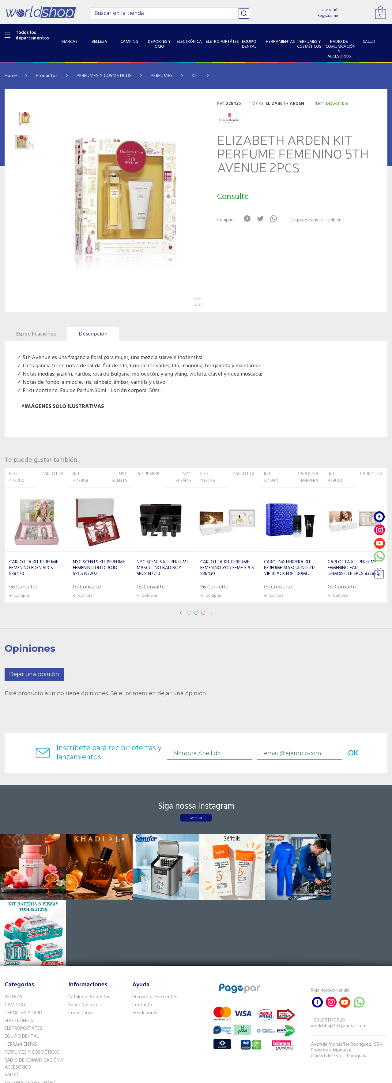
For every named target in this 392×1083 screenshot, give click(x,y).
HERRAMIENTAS (21, 978)
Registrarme (328, 16)
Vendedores (144, 946)
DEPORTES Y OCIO (23, 946)
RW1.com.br (217, 1076)
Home (11, 76)
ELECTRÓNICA (19, 954)
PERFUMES (162, 76)
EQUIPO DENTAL (22, 970)
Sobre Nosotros (84, 938)
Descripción (93, 334)
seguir (196, 818)
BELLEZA (13, 930)
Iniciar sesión (329, 10)
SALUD (11, 1008)
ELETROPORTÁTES (23, 962)
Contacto (142, 938)
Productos (47, 76)
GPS (9, 1024)
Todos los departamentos (32, 35)
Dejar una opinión (34, 674)
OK (351, 753)
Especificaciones (36, 334)
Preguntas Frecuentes (154, 930)
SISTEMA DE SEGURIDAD (30, 1016)
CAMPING (15, 938)
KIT (195, 76)
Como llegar (80, 946)
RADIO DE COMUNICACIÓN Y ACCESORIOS (34, 997)
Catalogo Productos (89, 930)
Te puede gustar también (316, 220)
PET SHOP (15, 1032)
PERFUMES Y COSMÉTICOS (104, 76)
